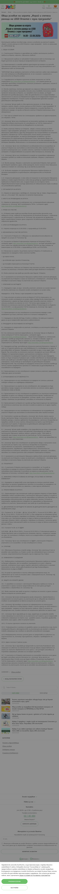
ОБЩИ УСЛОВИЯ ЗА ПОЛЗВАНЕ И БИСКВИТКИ (34, 875)
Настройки (14, 887)
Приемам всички (14, 881)
